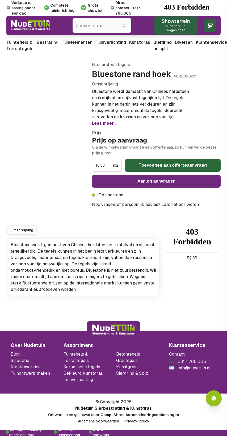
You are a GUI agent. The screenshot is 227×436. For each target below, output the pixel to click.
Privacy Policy (136, 421)
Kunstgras (139, 42)
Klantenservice (211, 42)
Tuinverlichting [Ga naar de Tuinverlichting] (78, 379)
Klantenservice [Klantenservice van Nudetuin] (26, 366)
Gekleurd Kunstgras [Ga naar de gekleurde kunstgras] (83, 373)
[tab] (21, 230)
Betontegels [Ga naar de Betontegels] (128, 354)
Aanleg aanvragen (156, 181)
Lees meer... (104, 123)
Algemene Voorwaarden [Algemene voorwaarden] (98, 421)
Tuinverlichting (111, 42)
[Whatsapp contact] (214, 398)
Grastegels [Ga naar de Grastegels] (127, 360)
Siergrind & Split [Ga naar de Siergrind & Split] (132, 373)
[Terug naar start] (113, 329)
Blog (15, 354)
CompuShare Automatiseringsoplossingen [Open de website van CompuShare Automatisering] (139, 415)
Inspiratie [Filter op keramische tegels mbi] (20, 360)
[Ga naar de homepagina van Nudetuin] (30, 25)
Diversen (184, 42)
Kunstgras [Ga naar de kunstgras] (126, 366)
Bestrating (47, 42)
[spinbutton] (103, 165)
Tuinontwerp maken (30, 373)
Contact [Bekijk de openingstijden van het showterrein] (177, 354)
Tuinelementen (77, 42)
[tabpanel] (83, 267)
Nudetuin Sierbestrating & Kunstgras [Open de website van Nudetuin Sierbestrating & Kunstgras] (113, 408)
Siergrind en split (162, 45)
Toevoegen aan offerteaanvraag (173, 165)
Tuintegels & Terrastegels (19, 45)
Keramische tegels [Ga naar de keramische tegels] (82, 366)
